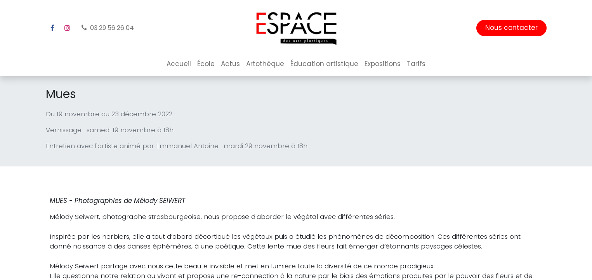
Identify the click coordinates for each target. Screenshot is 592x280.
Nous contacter (511, 27)
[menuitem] (178, 64)
